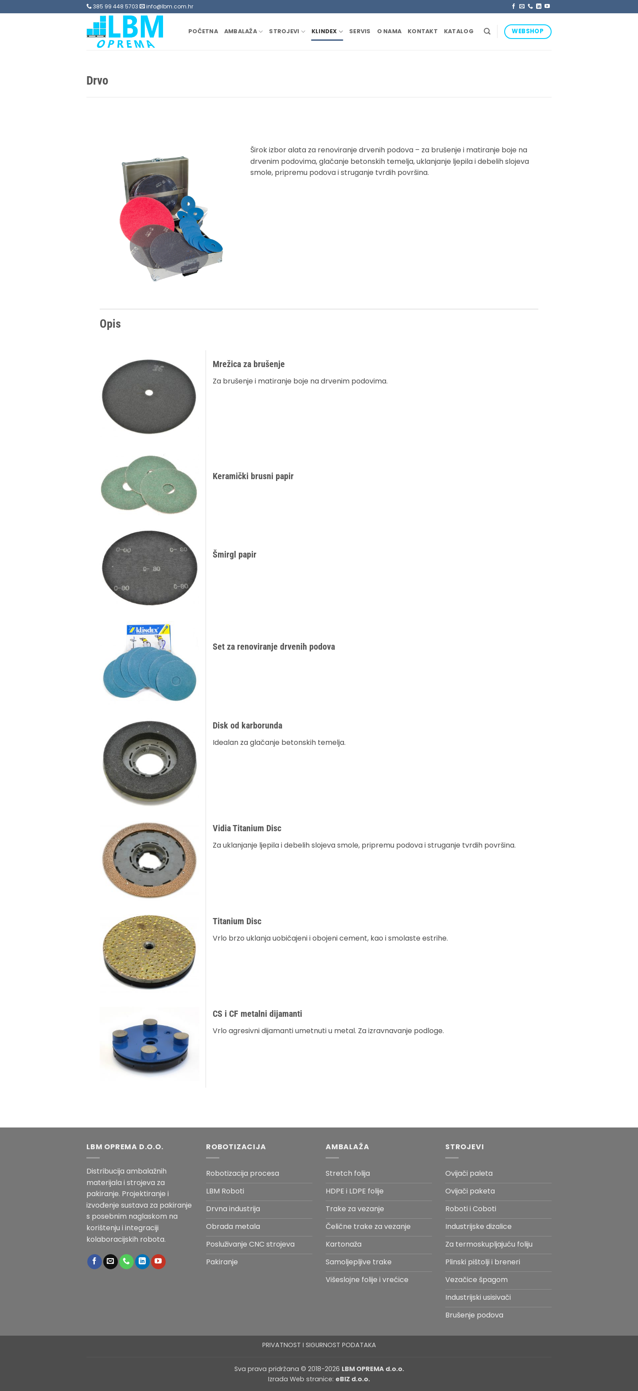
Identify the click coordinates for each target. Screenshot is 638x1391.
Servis (360, 31)
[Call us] (530, 7)
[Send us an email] (522, 7)
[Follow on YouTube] (547, 7)
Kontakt (423, 31)
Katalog (459, 31)
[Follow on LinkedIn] (538, 7)
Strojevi (287, 31)
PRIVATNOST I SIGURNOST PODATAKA (319, 1345)
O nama (389, 31)
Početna (203, 31)
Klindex (327, 31)
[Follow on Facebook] (513, 7)
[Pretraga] (487, 31)
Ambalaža (243, 31)
